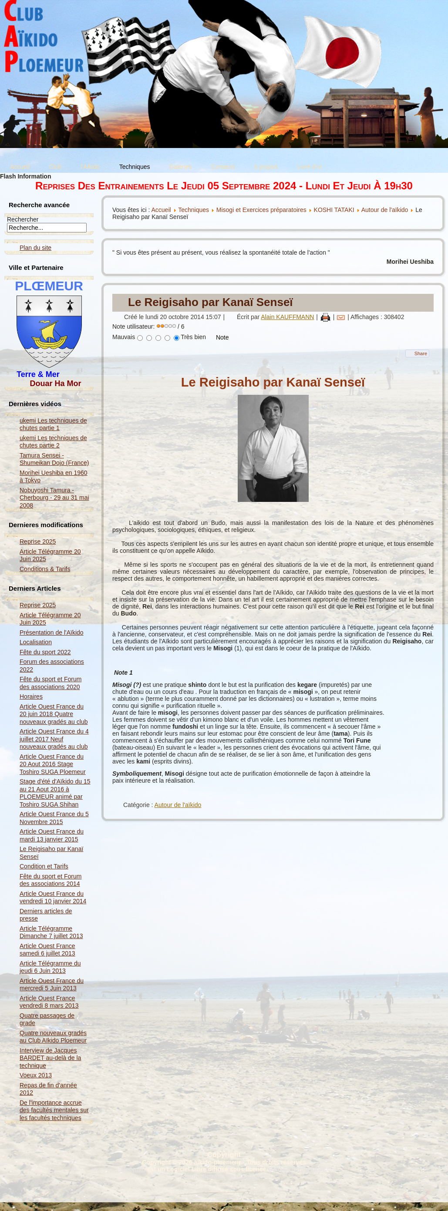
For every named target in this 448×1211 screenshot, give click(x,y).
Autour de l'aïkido (384, 209)
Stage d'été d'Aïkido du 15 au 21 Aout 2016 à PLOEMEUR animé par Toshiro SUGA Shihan (55, 793)
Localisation (36, 642)
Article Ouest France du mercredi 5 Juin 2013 (52, 984)
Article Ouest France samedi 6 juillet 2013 (47, 949)
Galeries (180, 166)
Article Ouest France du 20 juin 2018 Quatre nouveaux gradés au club (54, 714)
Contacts (223, 166)
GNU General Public (297, 1169)
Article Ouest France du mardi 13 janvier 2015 (52, 835)
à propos (266, 166)
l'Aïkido (90, 166)
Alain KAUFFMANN (287, 316)
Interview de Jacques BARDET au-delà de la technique (50, 1058)
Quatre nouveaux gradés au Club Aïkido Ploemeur (53, 1036)
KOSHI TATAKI (334, 209)
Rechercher (22, 219)
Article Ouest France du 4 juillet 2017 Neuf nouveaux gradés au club (54, 739)
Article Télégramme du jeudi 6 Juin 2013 (50, 967)
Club (55, 166)
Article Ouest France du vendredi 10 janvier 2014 (53, 897)
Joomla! (133, 1169)
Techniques (134, 166)
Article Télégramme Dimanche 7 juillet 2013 (51, 932)
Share (420, 353)
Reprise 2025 (38, 541)
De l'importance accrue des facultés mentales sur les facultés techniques (54, 1110)
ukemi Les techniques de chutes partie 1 (53, 424)
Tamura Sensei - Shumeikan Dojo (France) (54, 459)
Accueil (20, 166)
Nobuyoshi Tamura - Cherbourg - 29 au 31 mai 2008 (54, 498)
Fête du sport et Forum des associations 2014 (50, 880)
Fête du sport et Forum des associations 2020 (50, 683)
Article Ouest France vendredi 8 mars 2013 (49, 1002)
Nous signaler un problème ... (226, 1176)
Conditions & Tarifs (45, 568)
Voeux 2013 (36, 1075)
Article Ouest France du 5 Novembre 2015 (54, 818)
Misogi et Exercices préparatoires (262, 209)
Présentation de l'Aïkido (52, 632)
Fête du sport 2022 (45, 652)
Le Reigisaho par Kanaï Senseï (210, 302)
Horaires (31, 696)
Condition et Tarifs (44, 866)
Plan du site (35, 247)
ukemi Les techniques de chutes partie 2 (53, 441)
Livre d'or (309, 166)
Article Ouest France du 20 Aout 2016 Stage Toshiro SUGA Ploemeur (53, 764)
